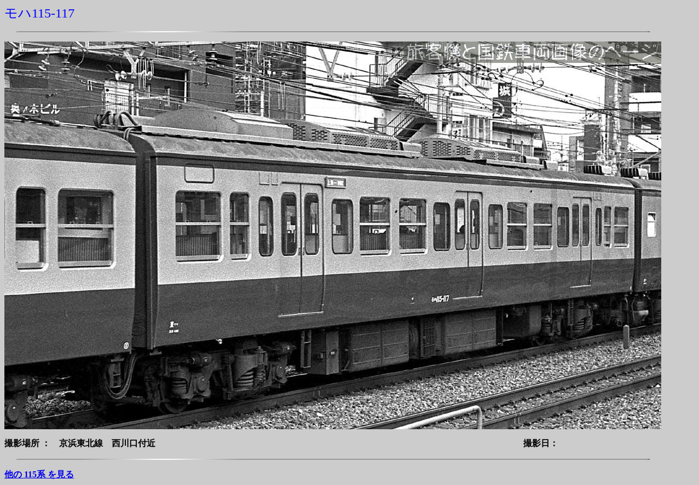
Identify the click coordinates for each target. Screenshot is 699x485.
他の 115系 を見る (39, 474)
